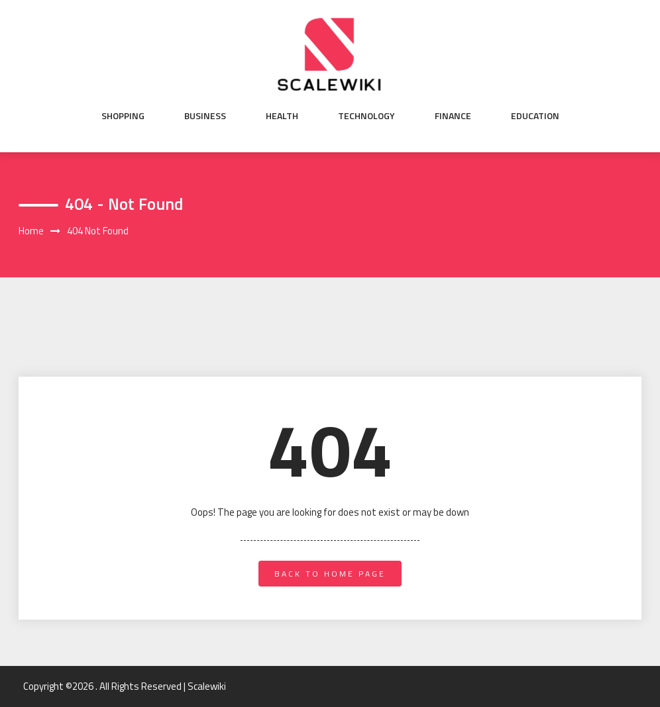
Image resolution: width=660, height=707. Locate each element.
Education (535, 115)
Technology (366, 115)
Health (282, 115)
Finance (453, 115)
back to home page (330, 573)
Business (205, 115)
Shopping (122, 115)
